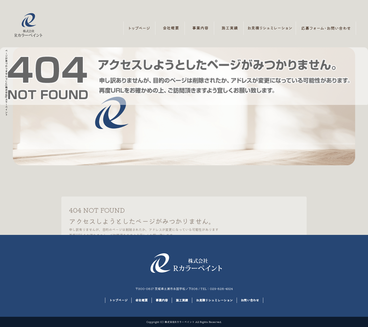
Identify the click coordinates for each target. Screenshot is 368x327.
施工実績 (229, 28)
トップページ (139, 28)
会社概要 (170, 28)
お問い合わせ (326, 28)
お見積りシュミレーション (270, 28)
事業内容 (199, 28)
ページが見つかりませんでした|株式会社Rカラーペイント (6, 82)
